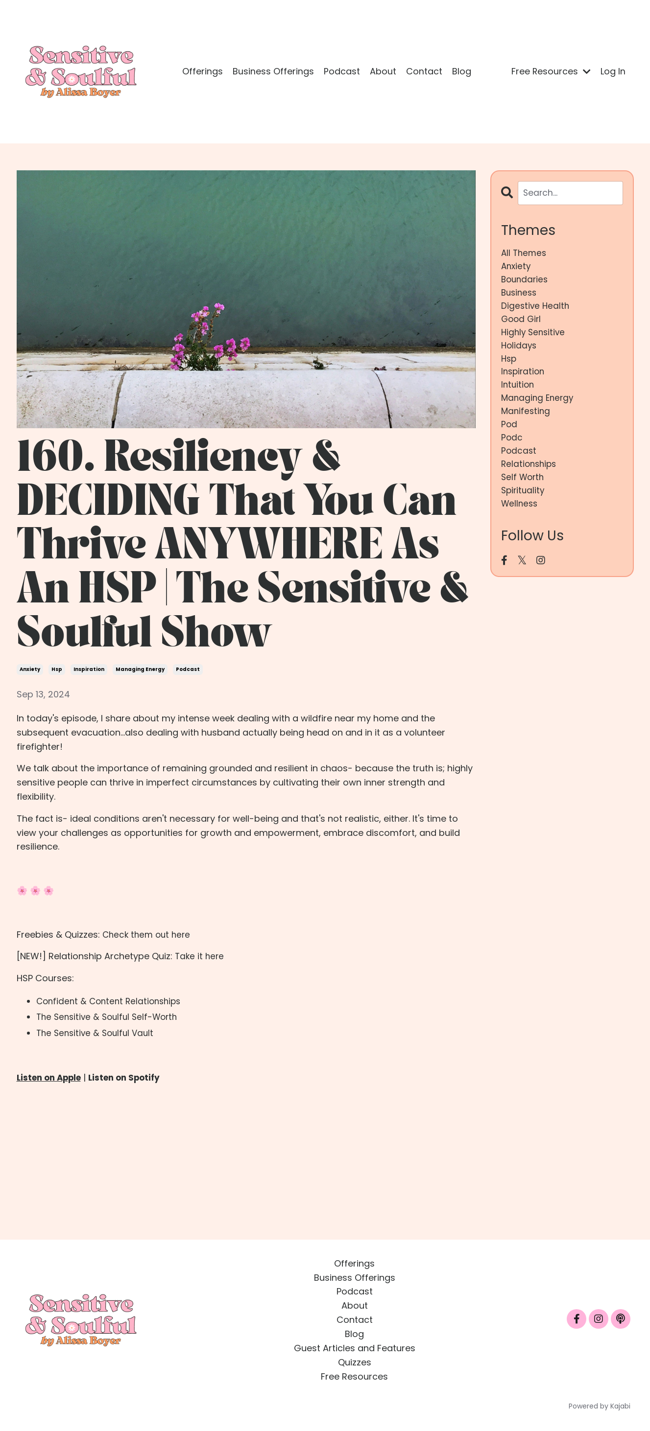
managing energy (140, 669)
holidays (519, 352)
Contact (424, 71)
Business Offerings (273, 71)
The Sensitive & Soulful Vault (97, 1033)
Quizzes (354, 1362)
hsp (56, 669)
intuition (518, 395)
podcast (188, 669)
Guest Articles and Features (354, 1348)
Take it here (200, 956)
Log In (613, 71)
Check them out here (148, 934)
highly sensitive (534, 338)
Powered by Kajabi (599, 1406)
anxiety (30, 669)
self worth (524, 493)
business (520, 296)
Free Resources (551, 71)
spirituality (524, 507)
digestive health (536, 310)
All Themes (525, 254)
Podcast (342, 71)
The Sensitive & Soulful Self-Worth (110, 1017)
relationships (530, 479)
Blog (461, 71)
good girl (522, 324)
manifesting (526, 422)
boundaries (526, 282)
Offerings (202, 71)
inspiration (88, 669)
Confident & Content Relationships (112, 1001)
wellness (520, 521)
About (383, 71)
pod (509, 437)
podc (512, 451)
